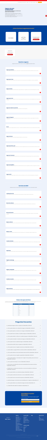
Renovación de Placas (26, 419)
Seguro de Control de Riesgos (19, 429)
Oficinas (32, 2)
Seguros (28, 2)
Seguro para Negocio (18, 421)
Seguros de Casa (17, 417)
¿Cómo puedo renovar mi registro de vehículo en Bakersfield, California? (20, 347)
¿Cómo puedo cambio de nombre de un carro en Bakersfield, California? (20, 374)
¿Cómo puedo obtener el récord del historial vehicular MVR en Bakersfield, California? (22, 352)
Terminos (40, 418)
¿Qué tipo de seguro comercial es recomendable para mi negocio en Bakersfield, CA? (23, 380)
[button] (46, 16)
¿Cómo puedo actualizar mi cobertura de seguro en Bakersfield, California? (21, 338)
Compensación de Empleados (19, 424)
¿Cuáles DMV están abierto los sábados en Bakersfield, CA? (18, 385)
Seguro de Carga (17, 428)
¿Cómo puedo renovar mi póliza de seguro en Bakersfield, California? (19, 341)
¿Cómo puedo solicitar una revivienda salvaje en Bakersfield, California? (20, 372)
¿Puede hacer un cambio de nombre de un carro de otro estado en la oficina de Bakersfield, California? (22, 369)
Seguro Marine (17, 427)
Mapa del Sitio (41, 415)
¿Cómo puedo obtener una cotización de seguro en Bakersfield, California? (21, 328)
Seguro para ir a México (18, 419)
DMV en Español (29, 187)
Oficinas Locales (26, 425)
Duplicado (25, 418)
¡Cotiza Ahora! (39, 2)
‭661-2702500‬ (10, 38)
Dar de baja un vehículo (26, 420)
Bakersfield (25, 427)
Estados (34, 2)
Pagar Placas (20, 2)
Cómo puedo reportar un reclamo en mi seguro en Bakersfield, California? (20, 330)
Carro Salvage (25, 417)
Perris (24, 429)
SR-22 (16, 422)
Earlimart (24, 428)
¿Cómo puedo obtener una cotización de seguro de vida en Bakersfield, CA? (21, 382)
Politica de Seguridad (41, 419)
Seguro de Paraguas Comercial (19, 430)
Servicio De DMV (24, 2)
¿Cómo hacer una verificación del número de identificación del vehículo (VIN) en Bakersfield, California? (22, 365)
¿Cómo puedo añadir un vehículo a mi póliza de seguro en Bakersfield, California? (22, 336)
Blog (32, 415)
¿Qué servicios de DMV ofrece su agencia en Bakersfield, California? (19, 344)
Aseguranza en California (41, 420)
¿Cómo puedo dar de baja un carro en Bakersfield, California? (18, 361)
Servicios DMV (26, 415)
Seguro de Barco (17, 426)
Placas (24, 430)
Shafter (24, 431)
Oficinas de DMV (25, 426)
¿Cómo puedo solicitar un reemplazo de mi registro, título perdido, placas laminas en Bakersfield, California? (22, 358)
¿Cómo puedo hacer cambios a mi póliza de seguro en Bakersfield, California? (21, 333)
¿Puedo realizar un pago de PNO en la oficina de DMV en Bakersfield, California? (21, 349)
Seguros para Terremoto (18, 418)
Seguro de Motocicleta (18, 423)
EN (35, 2)
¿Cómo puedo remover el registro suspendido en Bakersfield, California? (20, 355)
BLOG (29, 2)
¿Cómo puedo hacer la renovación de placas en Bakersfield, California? (20, 377)
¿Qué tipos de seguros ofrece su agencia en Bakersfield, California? (19, 325)
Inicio (18, 2)
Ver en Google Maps (36, 39)
